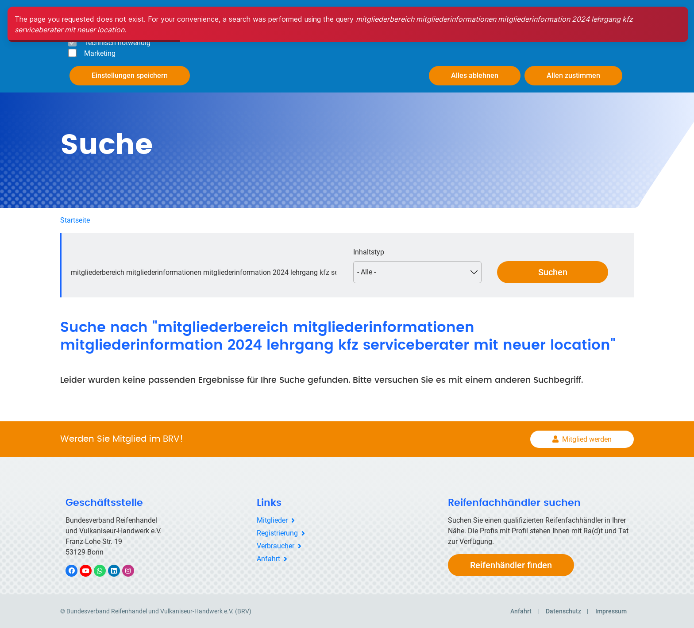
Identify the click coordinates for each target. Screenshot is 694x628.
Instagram (132, 569)
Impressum (611, 610)
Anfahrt (268, 558)
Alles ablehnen (474, 75)
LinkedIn (118, 569)
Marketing (100, 53)
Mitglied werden (587, 438)
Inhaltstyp (368, 251)
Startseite (75, 219)
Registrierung (277, 532)
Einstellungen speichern (130, 75)
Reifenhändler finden (511, 564)
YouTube (90, 569)
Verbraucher (275, 545)
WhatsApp (104, 569)
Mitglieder (272, 519)
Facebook (76, 569)
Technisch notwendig (117, 43)
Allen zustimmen (573, 75)
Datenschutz (563, 610)
